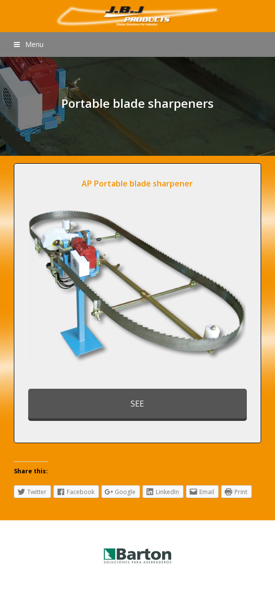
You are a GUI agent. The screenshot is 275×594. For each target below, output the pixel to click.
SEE (137, 403)
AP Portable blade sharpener (137, 183)
